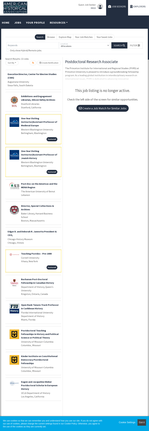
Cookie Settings (127, 422)
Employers (138, 6)
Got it (142, 422)
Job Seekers (117, 6)
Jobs (17, 22)
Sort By (11, 62)
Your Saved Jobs (104, 37)
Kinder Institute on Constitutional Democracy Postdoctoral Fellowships (39, 360)
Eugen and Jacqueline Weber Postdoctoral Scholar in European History (39, 385)
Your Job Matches (84, 37)
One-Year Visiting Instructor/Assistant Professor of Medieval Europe (39, 122)
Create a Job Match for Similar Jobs (102, 108)
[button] (135, 45)
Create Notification (48, 62)
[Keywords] (32, 45)
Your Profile (35, 22)
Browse (51, 37)
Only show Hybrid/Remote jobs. (26, 50)
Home (6, 22)
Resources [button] (57, 22)
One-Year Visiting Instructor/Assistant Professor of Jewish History (39, 155)
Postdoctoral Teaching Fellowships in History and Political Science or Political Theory (40, 334)
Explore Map (65, 37)
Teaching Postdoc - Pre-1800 (36, 253)
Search (40, 37)
